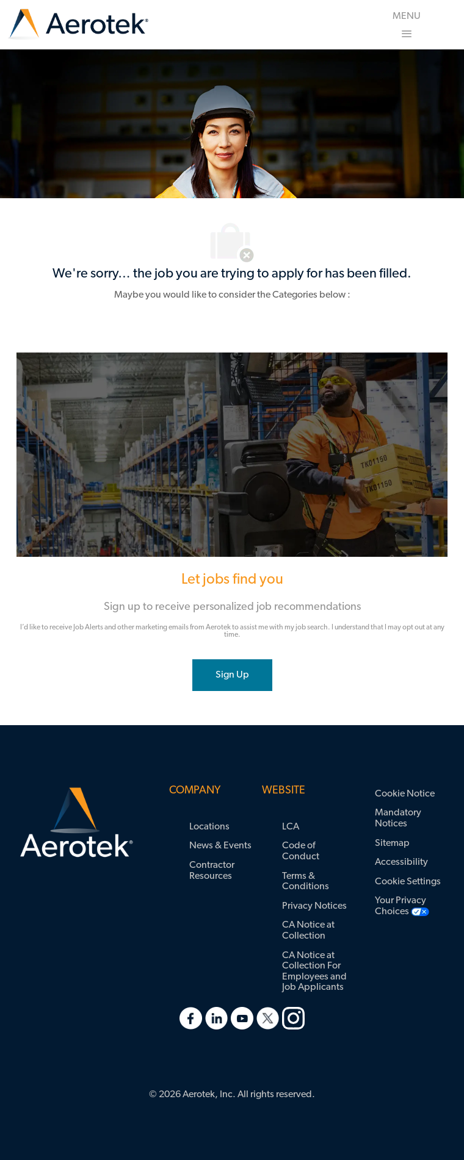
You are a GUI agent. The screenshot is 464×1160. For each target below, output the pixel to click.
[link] (78, 25)
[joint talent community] (232, 675)
